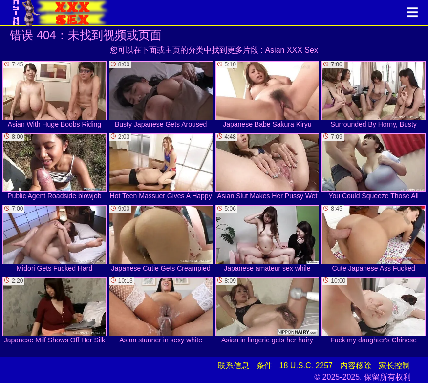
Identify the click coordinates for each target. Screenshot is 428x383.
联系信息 (233, 366)
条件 (264, 366)
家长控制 (394, 366)
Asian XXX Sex (291, 50)
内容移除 (355, 366)
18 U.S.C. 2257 (306, 366)
